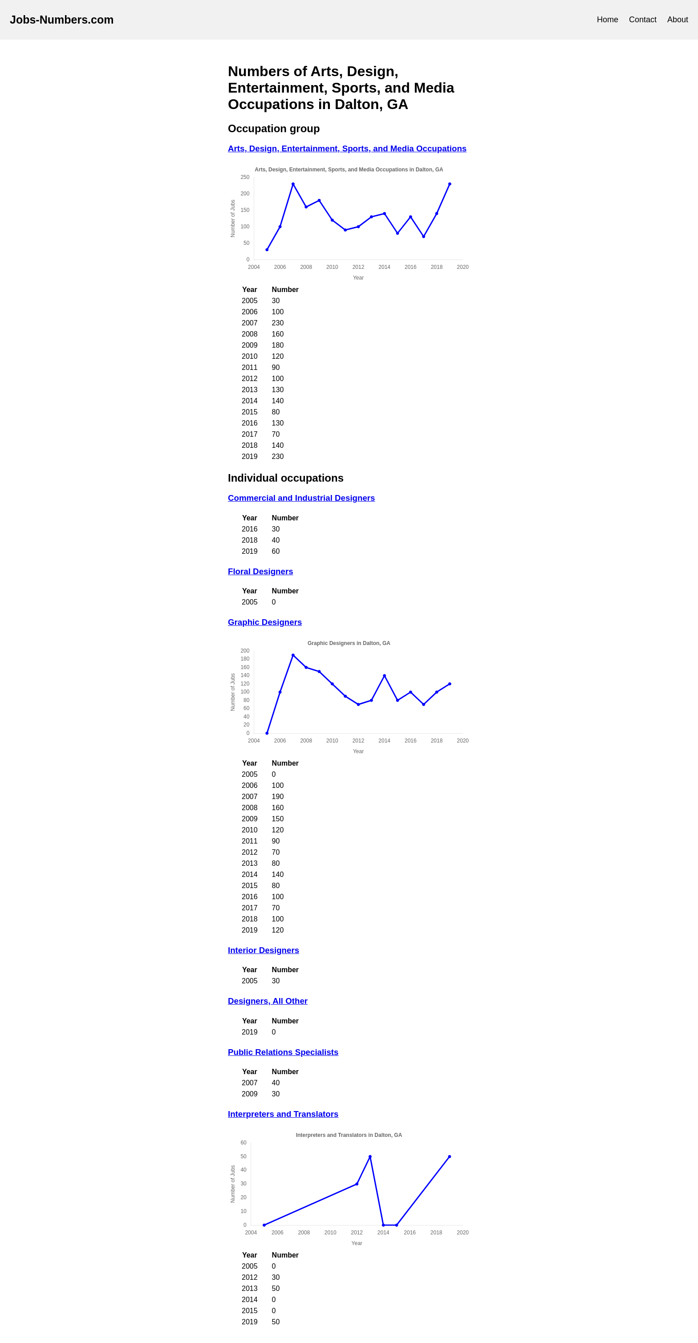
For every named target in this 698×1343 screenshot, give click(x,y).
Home (607, 19)
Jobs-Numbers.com (62, 19)
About (677, 19)
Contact (643, 19)
